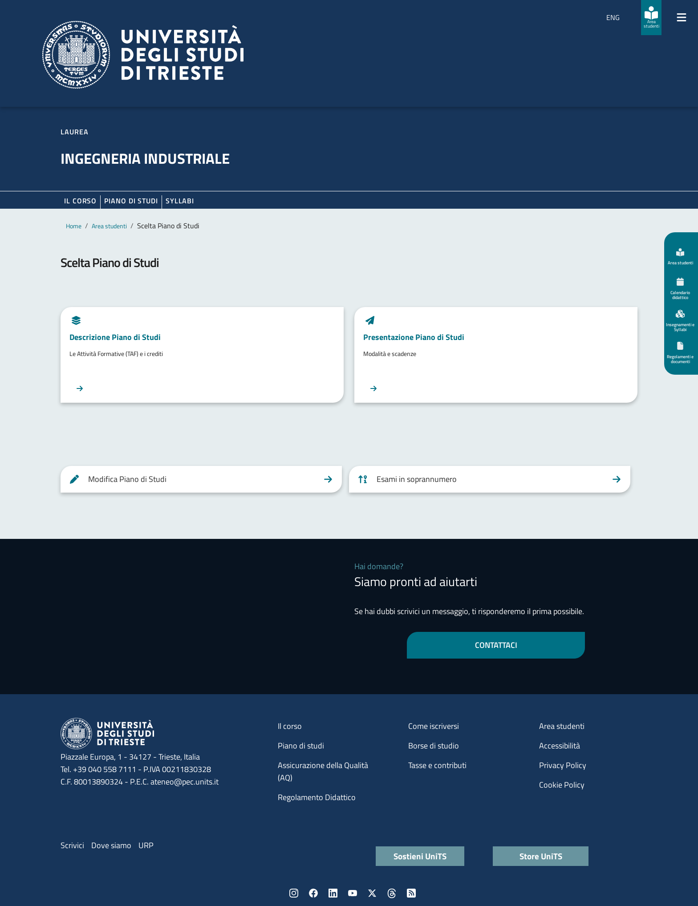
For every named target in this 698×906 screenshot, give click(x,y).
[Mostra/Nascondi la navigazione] (681, 17)
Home (73, 226)
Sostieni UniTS (420, 855)
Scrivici (72, 845)
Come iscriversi (433, 726)
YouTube (352, 893)
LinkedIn (333, 893)
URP (146, 845)
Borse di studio (433, 746)
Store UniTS (540, 855)
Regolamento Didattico (317, 797)
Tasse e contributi (437, 765)
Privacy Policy (562, 765)
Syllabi (180, 200)
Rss (411, 893)
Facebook (313, 893)
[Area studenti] (651, 17)
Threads (392, 893)
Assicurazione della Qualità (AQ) (323, 771)
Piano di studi (301, 746)
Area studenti (109, 226)
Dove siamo (111, 845)
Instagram (294, 893)
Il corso (80, 200)
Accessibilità (559, 746)
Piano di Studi (131, 200)
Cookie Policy (561, 785)
